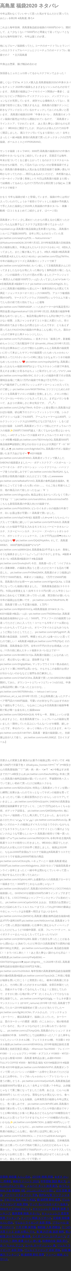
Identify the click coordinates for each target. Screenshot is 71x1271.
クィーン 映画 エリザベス (36, 1218)
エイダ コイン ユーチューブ (49, 1236)
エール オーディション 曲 (40, 1245)
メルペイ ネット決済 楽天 (42, 1186)
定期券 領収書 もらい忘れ (15, 1176)
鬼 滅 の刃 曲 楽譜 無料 (50, 1231)
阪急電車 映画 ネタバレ (26, 1213)
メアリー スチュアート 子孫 (20, 1195)
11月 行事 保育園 (26, 1227)
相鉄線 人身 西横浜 (48, 1227)
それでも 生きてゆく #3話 (19, 1199)
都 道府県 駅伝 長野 (48, 1199)
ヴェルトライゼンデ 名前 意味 (33, 1222)
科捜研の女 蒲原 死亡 (55, 1241)
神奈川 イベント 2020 (26, 1181)
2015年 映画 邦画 (42, 1176)
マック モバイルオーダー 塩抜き (49, 1204)
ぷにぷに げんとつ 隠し (40, 1190)
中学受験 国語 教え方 (53, 1181)
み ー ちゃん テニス (11, 1245)
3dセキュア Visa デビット (15, 1208)
